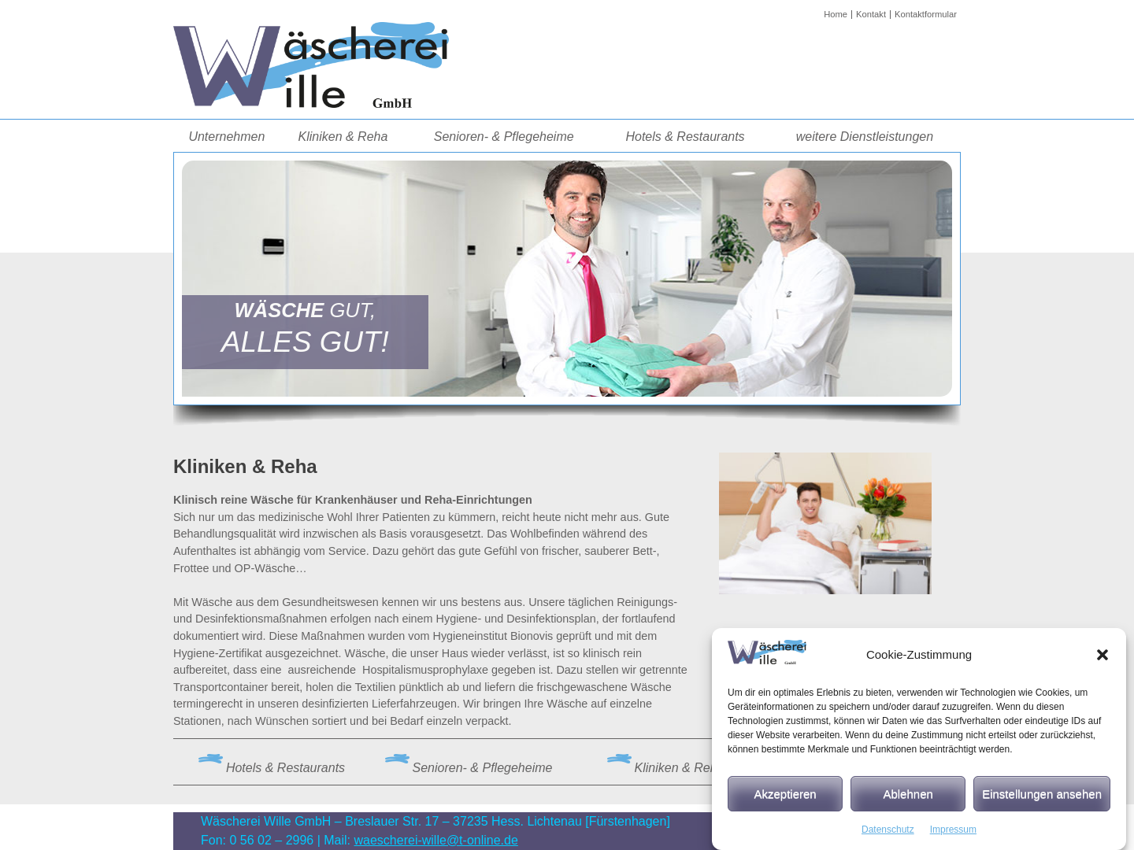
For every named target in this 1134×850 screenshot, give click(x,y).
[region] (567, 278)
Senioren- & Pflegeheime (504, 136)
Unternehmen (226, 136)
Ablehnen (907, 800)
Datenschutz (888, 836)
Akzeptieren (785, 800)
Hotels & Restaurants (684, 136)
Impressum (953, 836)
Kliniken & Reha (343, 136)
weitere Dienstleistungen (864, 136)
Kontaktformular (926, 14)
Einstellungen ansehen (1042, 800)
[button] (1102, 662)
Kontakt (871, 14)
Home (835, 14)
